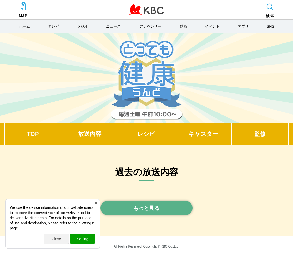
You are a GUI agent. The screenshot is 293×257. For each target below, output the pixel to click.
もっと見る (146, 208)
